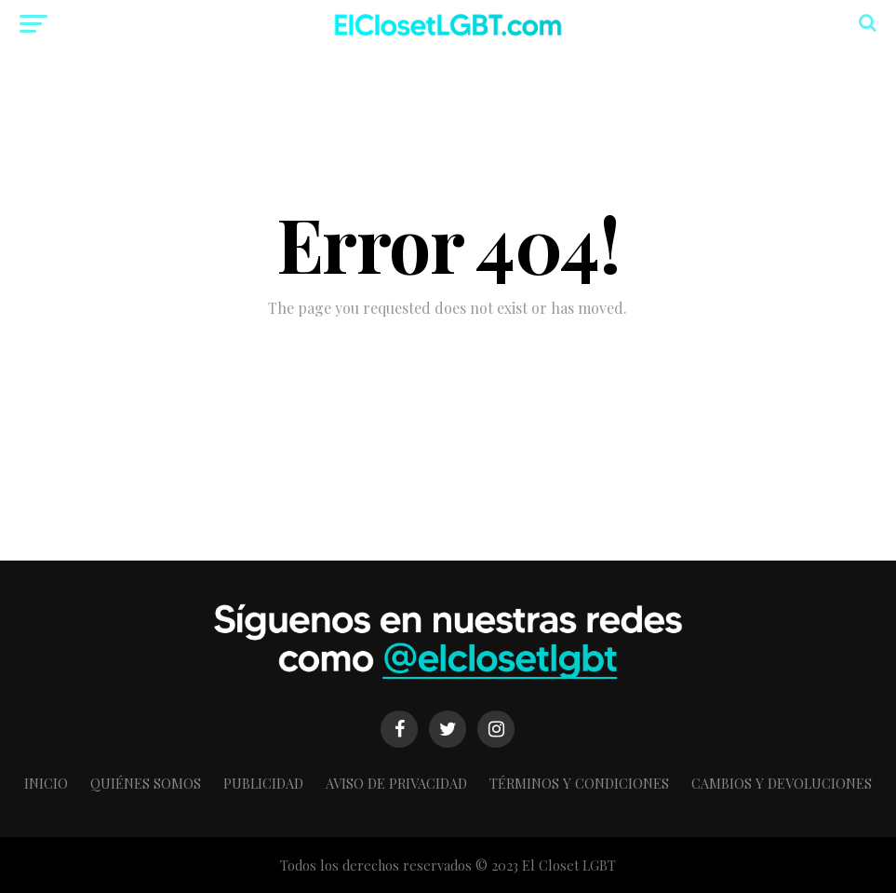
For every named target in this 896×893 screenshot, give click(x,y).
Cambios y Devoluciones (781, 783)
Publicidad (263, 783)
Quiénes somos (145, 783)
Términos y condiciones (579, 783)
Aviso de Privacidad (396, 783)
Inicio (46, 783)
